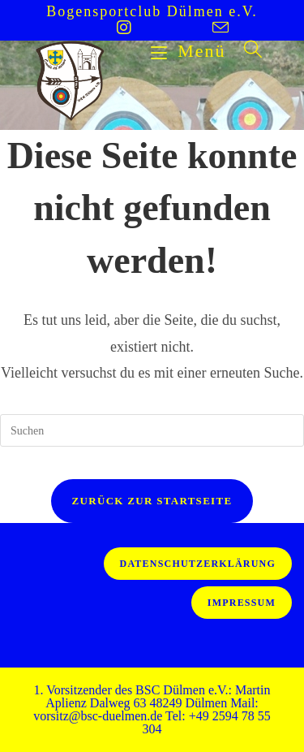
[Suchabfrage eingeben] (152, 430)
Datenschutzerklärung (198, 563)
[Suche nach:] (247, 51)
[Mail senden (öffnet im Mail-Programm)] (200, 27)
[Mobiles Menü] (191, 51)
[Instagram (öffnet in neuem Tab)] (124, 27)
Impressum (242, 602)
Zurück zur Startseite (152, 501)
